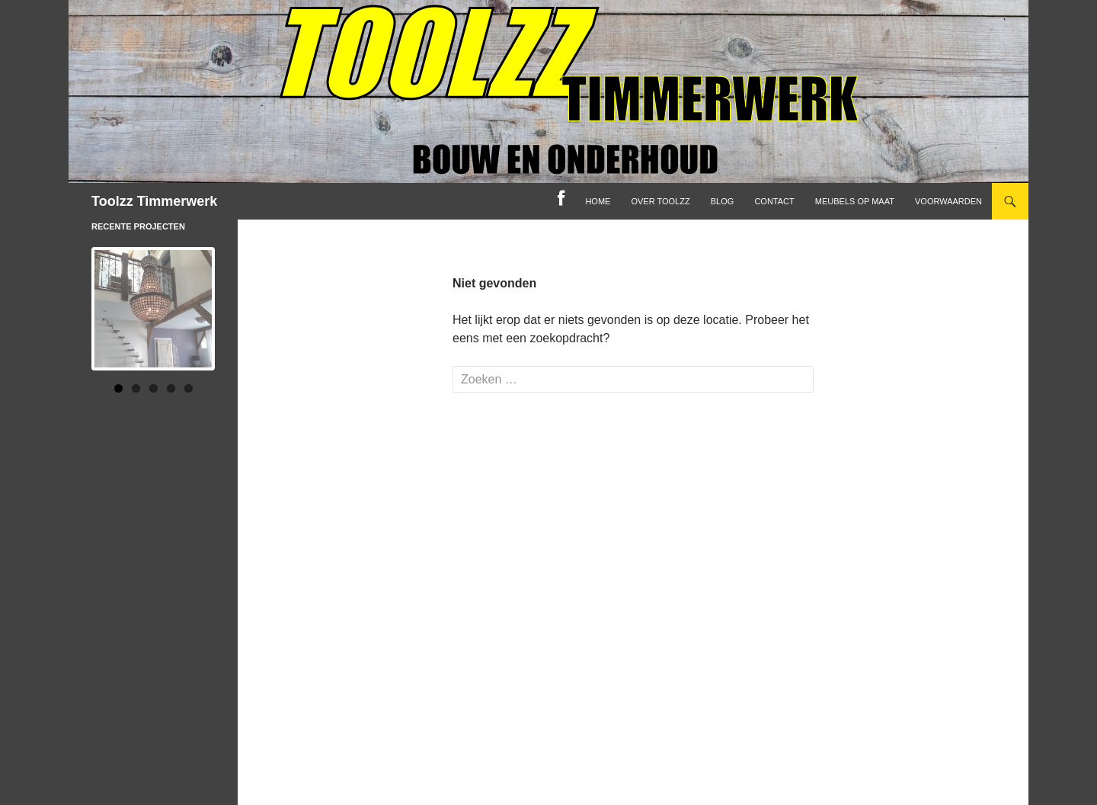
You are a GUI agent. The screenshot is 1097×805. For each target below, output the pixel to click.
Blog (722, 201)
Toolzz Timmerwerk (154, 201)
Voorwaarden (948, 201)
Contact (774, 201)
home (597, 201)
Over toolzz (660, 201)
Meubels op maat (854, 201)
